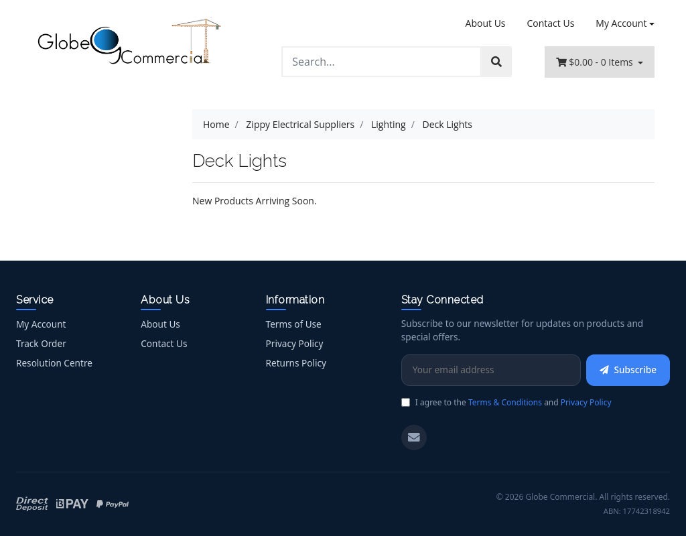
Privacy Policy (295, 343)
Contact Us (551, 23)
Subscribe (628, 369)
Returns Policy (296, 362)
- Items (596, 62)
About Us (486, 23)
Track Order (41, 343)
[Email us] (414, 437)
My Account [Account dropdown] (621, 23)
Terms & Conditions (505, 402)
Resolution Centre (54, 362)
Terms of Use (294, 324)
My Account (41, 324)
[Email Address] (491, 369)
